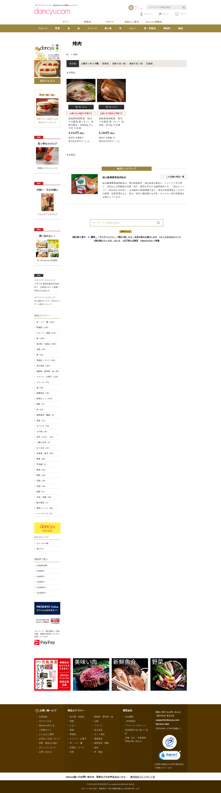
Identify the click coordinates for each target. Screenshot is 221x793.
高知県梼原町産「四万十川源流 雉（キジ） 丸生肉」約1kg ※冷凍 (111, 121)
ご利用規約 (130, 721)
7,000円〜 (40, 582)
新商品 (87, 22)
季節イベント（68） (45, 508)
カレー (132, 28)
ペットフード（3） (44, 513)
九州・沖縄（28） (44, 497)
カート (180, 14)
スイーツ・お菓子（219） (47, 377)
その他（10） (42, 431)
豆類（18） (41, 349)
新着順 (105, 63)
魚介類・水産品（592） (46, 344)
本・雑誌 (98, 752)
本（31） (40, 409)
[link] (169, 756)
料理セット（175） (44, 398)
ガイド (164, 14)
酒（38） (40, 388)
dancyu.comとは (46, 725)
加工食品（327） (43, 366)
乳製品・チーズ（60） (46, 360)
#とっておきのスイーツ (170, 237)
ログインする (45, 721)
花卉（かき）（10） (45, 437)
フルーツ (43, 28)
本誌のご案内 (131, 22)
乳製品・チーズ (77, 747)
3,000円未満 (41, 565)
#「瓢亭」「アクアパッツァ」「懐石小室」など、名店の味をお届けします (122, 237)
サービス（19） (43, 426)
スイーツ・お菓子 (78, 738)
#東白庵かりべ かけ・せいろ (107, 240)
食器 (96, 747)
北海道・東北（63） (45, 453)
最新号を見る (47, 80)
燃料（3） (40, 404)
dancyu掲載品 (154, 22)
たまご (73, 725)
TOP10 (110, 22)
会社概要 (129, 716)
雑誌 (180, 28)
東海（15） (41, 470)
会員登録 (43, 716)
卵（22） (40, 355)
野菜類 (73, 734)
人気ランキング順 (90, 63)
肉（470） (41, 338)
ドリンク (98, 725)
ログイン (146, 14)
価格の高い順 (136, 63)
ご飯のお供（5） (43, 442)
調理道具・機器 (101, 743)
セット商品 (99, 734)
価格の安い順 (119, 63)
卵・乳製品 (150, 28)
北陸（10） (41, 480)
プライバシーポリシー (135, 725)
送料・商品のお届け (48, 743)
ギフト (66, 22)
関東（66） (41, 459)
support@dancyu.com (167, 720)
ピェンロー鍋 (42, 543)
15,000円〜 (41, 593)
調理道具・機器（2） (45, 415)
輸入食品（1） (42, 502)
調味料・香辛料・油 (103, 716)
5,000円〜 (40, 576)
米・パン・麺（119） (45, 322)
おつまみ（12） (43, 448)
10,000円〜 (41, 587)
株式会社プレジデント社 (142, 777)
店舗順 (149, 63)
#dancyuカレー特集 (150, 240)
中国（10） (41, 486)
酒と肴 (108, 28)
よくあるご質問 (46, 734)
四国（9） (40, 491)
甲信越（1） (41, 464)
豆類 (72, 752)
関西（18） (41, 475)
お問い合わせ (45, 752)
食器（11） (41, 420)
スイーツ (92, 28)
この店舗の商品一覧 (175, 177)
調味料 (167, 28)
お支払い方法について (49, 738)
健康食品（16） (43, 393)
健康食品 (98, 738)
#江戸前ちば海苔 (130, 240)
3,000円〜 (40, 571)
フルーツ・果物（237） (46, 333)
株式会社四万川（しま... (80, 141)
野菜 (57, 28)
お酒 (96, 721)
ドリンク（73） (43, 382)
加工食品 (98, 730)
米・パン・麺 (76, 743)
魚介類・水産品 (77, 716)
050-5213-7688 (162, 724)
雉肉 (75, 54)
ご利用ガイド (45, 730)
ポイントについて (47, 747)
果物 (72, 730)
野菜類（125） (43, 327)
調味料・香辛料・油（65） (48, 371)
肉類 (72, 721)
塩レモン (40, 549)
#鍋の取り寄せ (79, 237)
